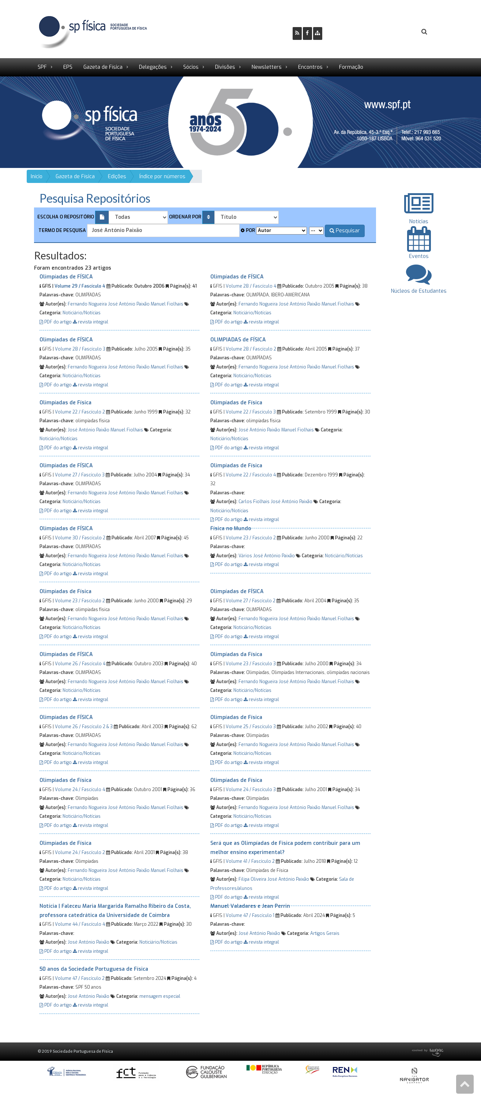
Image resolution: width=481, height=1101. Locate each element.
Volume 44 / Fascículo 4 (80, 924)
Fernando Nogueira (87, 304)
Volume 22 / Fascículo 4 (251, 475)
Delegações (153, 67)
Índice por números (162, 176)
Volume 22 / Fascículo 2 (80, 412)
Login (395, 31)
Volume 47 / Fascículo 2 (80, 978)
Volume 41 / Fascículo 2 (250, 861)
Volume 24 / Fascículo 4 (80, 790)
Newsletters (267, 67)
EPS (67, 67)
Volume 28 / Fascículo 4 (251, 286)
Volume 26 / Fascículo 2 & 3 (84, 727)
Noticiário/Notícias (82, 313)
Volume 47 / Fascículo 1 (250, 915)
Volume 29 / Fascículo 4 (80, 286)
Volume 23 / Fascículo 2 (251, 538)
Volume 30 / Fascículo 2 (80, 538)
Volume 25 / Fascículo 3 (251, 727)
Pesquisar (345, 230)
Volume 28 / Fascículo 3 (80, 349)
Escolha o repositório (65, 217)
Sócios (191, 67)
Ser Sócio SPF (352, 31)
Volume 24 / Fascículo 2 (80, 852)
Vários (245, 556)
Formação (351, 67)
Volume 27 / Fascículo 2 (250, 601)
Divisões (225, 67)
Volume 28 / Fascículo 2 (251, 349)
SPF (42, 67)
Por (248, 230)
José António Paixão (129, 304)
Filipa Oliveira (252, 879)
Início (36, 176)
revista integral (90, 322)
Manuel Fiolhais (167, 304)
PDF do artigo (56, 322)
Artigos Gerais (324, 933)
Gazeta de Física (103, 67)
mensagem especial (159, 996)
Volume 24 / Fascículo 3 (251, 790)
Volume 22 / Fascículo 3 (251, 412)
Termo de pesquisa (61, 230)
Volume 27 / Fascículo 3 (80, 475)
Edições (117, 176)
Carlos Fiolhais (254, 502)
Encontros (310, 67)
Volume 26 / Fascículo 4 (80, 664)
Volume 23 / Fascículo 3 (251, 664)
